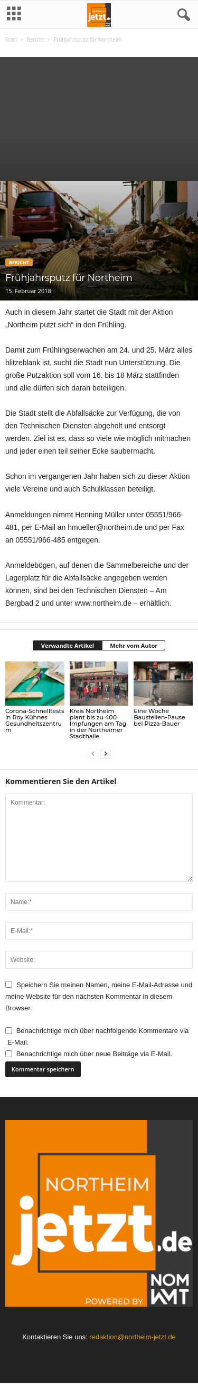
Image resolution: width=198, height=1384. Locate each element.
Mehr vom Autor (133, 645)
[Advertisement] (99, 116)
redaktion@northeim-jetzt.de (132, 1337)
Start (11, 39)
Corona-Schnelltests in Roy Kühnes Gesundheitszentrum (34, 720)
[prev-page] (93, 753)
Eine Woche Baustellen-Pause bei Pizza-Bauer (159, 717)
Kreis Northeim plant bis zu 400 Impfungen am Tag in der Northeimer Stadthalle (98, 723)
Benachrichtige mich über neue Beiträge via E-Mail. (94, 1054)
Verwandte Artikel (67, 645)
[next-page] (105, 753)
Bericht (35, 39)
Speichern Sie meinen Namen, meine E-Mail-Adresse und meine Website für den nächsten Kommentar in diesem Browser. (98, 996)
